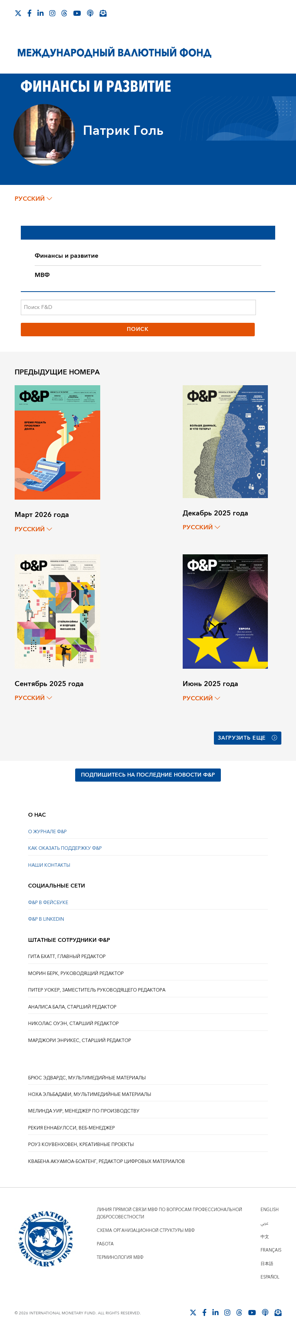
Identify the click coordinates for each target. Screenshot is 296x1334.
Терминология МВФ (120, 1257)
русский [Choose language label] (33, 198)
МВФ (42, 275)
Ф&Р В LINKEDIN (46, 919)
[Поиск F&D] (138, 307)
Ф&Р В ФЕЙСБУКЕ (48, 902)
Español (270, 1276)
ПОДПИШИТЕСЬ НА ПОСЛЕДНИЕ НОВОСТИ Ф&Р (148, 774)
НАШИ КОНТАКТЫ (49, 865)
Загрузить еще (248, 738)
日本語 (267, 1263)
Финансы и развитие (66, 255)
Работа (105, 1243)
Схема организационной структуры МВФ (146, 1230)
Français (271, 1249)
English (270, 1209)
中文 (265, 1236)
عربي (264, 1223)
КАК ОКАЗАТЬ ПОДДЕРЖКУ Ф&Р (65, 848)
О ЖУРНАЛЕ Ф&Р (47, 831)
